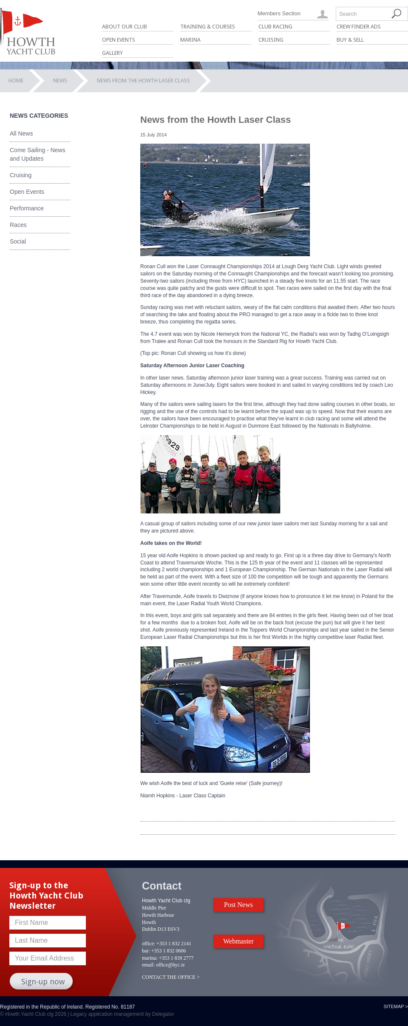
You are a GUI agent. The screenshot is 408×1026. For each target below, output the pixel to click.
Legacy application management (107, 1014)
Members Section (279, 13)
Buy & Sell (350, 40)
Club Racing (275, 26)
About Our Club (124, 26)
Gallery (112, 53)
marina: (150, 958)
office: (148, 944)
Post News (238, 904)
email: (148, 965)
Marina (190, 40)
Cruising (270, 40)
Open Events (118, 40)
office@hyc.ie (170, 965)
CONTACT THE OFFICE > (171, 977)
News (60, 80)
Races (18, 224)
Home (15, 80)
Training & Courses (207, 26)
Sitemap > (395, 1006)
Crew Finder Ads (359, 26)
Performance (27, 208)
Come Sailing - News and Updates (37, 154)
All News (21, 133)
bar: (146, 951)
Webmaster (238, 941)
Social (18, 241)
